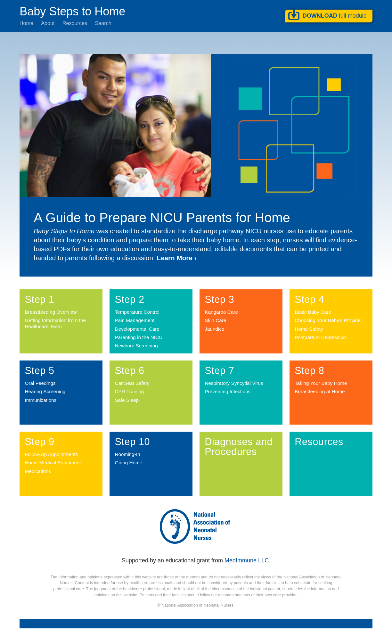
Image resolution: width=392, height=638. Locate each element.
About (47, 23)
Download (335, 15)
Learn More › (176, 257)
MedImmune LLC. (247, 560)
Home (26, 23)
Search (103, 23)
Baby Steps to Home (72, 11)
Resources (74, 23)
